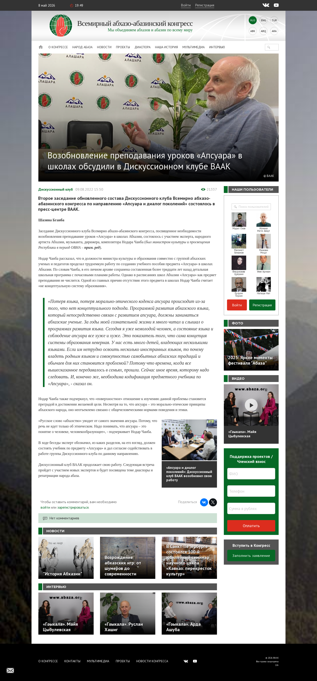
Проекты (123, 47)
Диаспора (143, 47)
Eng (263, 20)
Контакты (72, 661)
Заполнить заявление (251, 555)
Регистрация (204, 5)
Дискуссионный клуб (55, 189)
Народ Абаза (82, 47)
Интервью (217, 47)
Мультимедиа (193, 47)
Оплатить (251, 525)
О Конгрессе (58, 47)
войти (45, 507)
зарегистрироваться (73, 507)
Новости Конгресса (152, 661)
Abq (263, 31)
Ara (274, 31)
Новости (104, 47)
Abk (252, 31)
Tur (274, 20)
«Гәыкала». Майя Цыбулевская (242, 433)
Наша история (166, 47)
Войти (186, 5)
